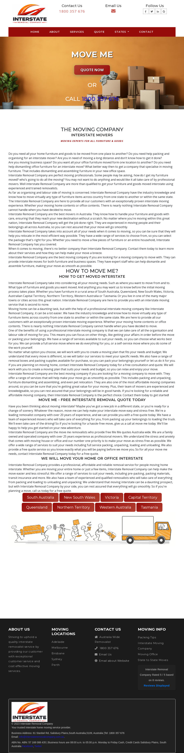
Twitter (38, 746)
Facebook (27, 746)
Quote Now (92, 69)
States (121, 31)
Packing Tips (147, 637)
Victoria (112, 497)
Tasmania (149, 507)
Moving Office (148, 654)
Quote (99, 31)
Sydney (57, 659)
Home (36, 31)
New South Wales (79, 497)
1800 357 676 (72, 11)
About (54, 31)
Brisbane (58, 653)
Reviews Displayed (157, 685)
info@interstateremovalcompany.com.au (41, 736)
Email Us (105, 654)
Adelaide (58, 642)
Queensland (36, 507)
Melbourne (60, 647)
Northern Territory (73, 507)
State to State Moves (153, 660)
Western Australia (115, 507)
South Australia (40, 497)
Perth (56, 665)
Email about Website (114, 660)
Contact (146, 31)
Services (77, 31)
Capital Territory (142, 497)
